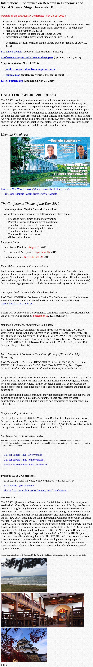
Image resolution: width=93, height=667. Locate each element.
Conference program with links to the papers (27, 57)
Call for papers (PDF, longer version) (24, 459)
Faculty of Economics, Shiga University (26, 464)
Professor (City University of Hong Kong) (35, 188)
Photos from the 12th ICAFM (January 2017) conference (35, 490)
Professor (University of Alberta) (31, 193)
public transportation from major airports (30, 69)
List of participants (12, 80)
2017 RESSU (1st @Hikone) (19, 485)
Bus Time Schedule (11, 51)
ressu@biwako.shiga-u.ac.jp (16, 303)
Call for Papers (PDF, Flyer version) (23, 454)
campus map (12, 74)
